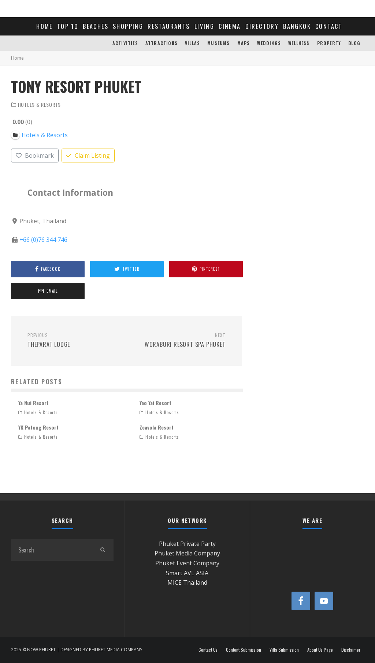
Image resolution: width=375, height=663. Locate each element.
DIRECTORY (262, 26)
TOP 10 (67, 26)
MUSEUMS (218, 43)
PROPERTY (329, 43)
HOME (44, 26)
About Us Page (320, 650)
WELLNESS (299, 43)
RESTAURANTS (169, 26)
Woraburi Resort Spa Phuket (178, 340)
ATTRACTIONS (161, 43)
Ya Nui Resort (33, 403)
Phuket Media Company (187, 553)
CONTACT (328, 26)
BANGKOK (297, 26)
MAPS (243, 43)
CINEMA (230, 26)
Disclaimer (350, 650)
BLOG (354, 43)
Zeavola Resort (157, 427)
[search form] (51, 550)
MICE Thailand (187, 582)
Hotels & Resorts (39, 104)
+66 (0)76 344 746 (43, 240)
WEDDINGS (269, 43)
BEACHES (95, 26)
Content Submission (243, 650)
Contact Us (208, 650)
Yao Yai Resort (155, 403)
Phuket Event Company (187, 563)
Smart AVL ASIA (187, 573)
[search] (103, 550)
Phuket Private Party (187, 544)
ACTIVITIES (125, 43)
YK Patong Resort (38, 427)
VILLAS (192, 43)
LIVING (204, 26)
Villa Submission (284, 650)
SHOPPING (128, 26)
